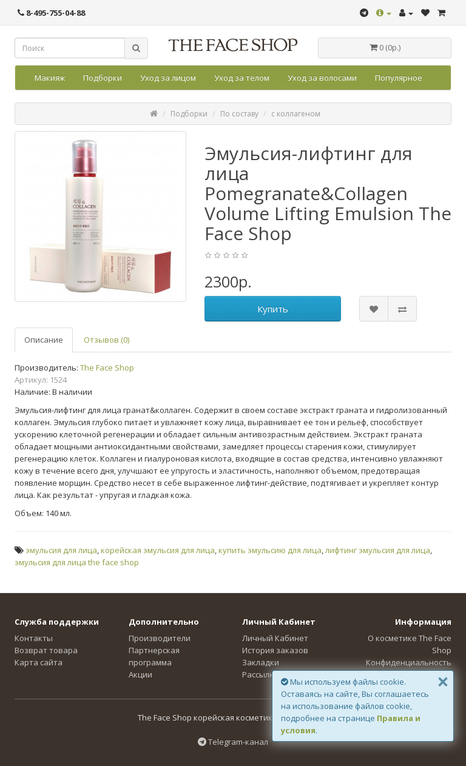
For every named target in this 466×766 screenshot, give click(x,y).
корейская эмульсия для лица (158, 550)
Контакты (34, 638)
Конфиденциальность (408, 662)
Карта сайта (38, 662)
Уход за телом (241, 77)
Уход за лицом (168, 77)
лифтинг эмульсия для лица (377, 550)
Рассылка (260, 674)
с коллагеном (295, 114)
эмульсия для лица (61, 550)
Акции (140, 674)
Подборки (102, 77)
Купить (272, 309)
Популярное (398, 77)
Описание (43, 339)
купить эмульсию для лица (270, 550)
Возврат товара (46, 650)
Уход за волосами (322, 77)
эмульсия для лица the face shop (77, 562)
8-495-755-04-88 (51, 12)
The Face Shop (107, 367)
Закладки (260, 662)
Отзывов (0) (106, 339)
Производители (160, 638)
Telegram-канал (233, 741)
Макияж (50, 77)
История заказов (275, 650)
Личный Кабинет (275, 638)
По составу (239, 114)
